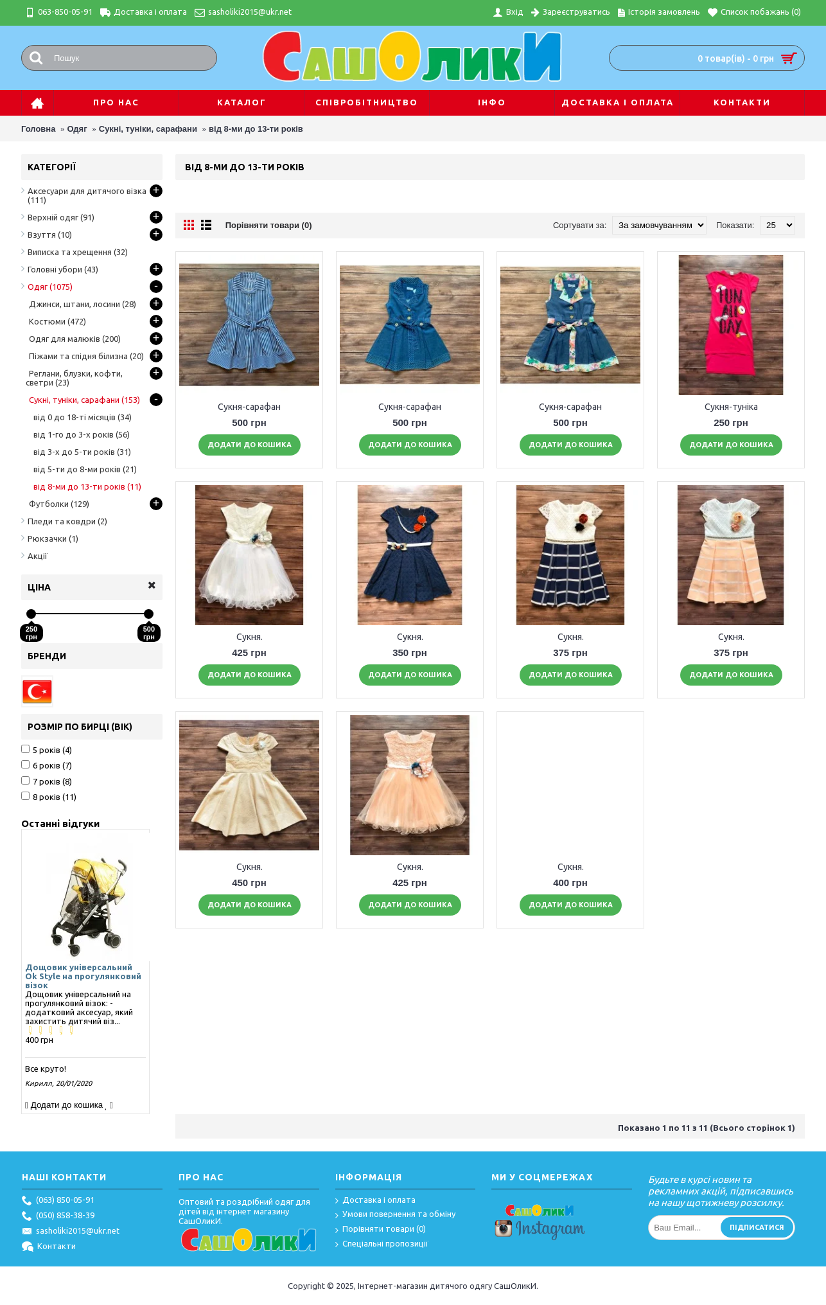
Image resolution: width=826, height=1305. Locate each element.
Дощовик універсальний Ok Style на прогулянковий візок (83, 976)
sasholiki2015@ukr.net (70, 1232)
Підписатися (757, 1227)
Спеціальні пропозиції (381, 1244)
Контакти (49, 1247)
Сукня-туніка (731, 407)
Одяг (77, 129)
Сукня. (249, 637)
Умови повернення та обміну (395, 1214)
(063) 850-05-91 (58, 1201)
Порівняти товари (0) (268, 225)
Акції (38, 555)
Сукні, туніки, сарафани (148, 129)
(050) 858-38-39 (58, 1216)
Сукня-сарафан (249, 407)
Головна (38, 129)
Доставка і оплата (375, 1200)
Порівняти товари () (380, 1229)
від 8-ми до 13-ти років (256, 129)
